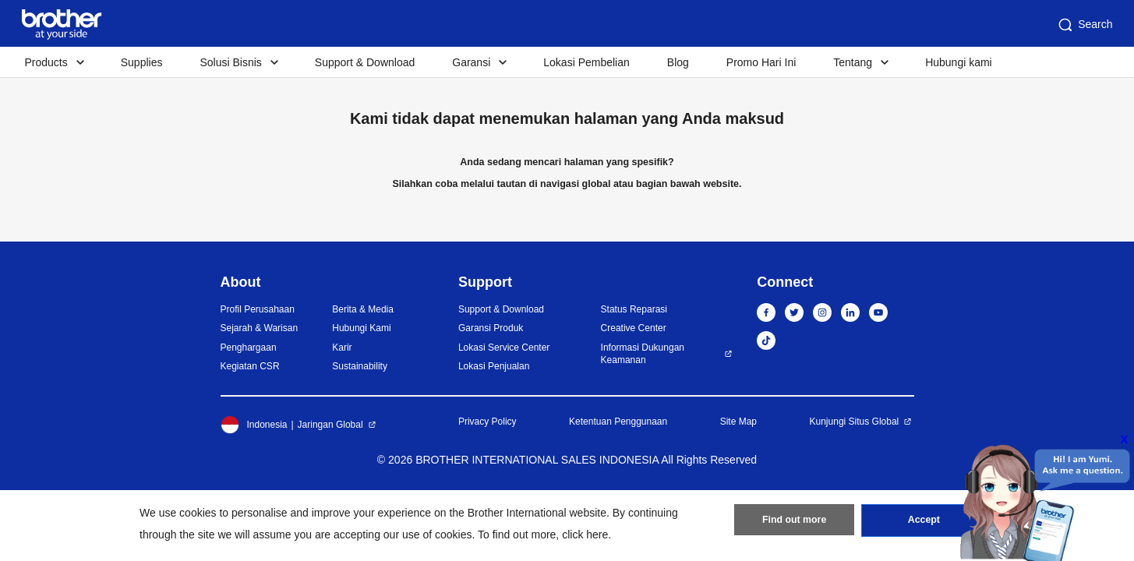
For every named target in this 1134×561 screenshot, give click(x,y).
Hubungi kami (958, 62)
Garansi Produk (490, 328)
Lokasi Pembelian (586, 62)
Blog (678, 62)
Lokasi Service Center (503, 347)
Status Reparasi (634, 309)
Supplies (142, 62)
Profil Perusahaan (258, 309)
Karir (342, 347)
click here (585, 534)
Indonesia (254, 424)
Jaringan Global (330, 424)
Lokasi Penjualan (493, 366)
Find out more (794, 522)
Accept (923, 522)
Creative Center (633, 328)
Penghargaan (249, 347)
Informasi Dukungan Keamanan (642, 354)
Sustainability (359, 366)
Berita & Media (363, 309)
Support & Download (365, 62)
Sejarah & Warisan (260, 328)
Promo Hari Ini (761, 62)
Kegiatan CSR (250, 366)
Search (1084, 25)
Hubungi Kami (361, 328)
